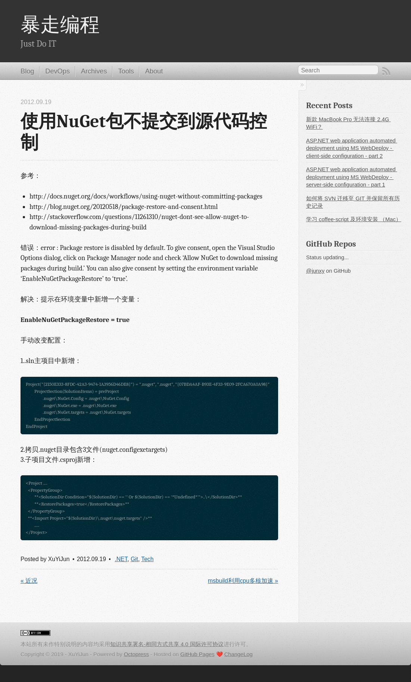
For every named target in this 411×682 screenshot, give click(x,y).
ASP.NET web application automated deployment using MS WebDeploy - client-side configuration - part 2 (351, 148)
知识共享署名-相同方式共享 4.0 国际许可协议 (167, 644)
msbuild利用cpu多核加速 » (243, 581)
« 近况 (29, 581)
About (154, 71)
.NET (121, 559)
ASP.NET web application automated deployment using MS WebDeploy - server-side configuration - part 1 (351, 177)
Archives (94, 71)
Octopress (136, 654)
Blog (27, 71)
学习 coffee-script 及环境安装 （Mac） (353, 219)
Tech (147, 559)
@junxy (315, 271)
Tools (126, 71)
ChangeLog (238, 654)
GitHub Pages (197, 654)
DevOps (57, 71)
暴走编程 (60, 25)
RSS (386, 71)
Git (134, 559)
